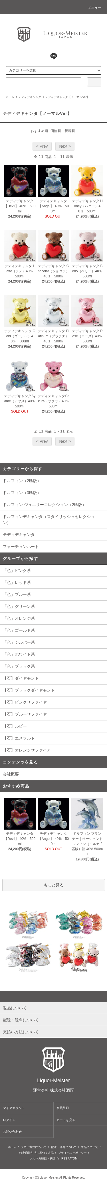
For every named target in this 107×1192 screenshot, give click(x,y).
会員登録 (62, 1108)
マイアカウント (14, 1108)
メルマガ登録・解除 (42, 1158)
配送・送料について (64, 1147)
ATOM (73, 1158)
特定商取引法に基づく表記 (36, 1152)
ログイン (9, 1120)
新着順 (69, 131)
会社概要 (11, 774)
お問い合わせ (12, 1131)
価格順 (56, 131)
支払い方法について (34, 1147)
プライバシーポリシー (72, 1152)
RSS (64, 1158)
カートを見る (65, 1120)
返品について (89, 1147)
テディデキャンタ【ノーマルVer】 (67, 97)
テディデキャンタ (29, 97)
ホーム (10, 97)
